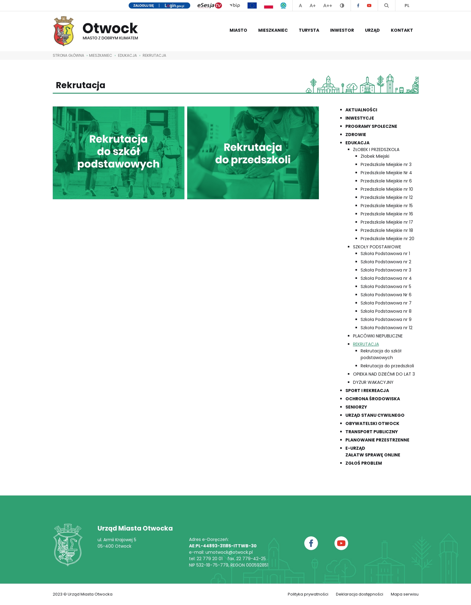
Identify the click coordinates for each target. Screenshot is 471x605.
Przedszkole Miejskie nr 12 (387, 197)
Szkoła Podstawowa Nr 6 (386, 295)
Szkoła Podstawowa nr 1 (385, 253)
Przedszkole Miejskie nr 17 (387, 222)
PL (407, 5)
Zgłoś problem (363, 463)
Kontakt (402, 30)
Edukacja (127, 55)
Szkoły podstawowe (377, 247)
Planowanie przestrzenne (377, 440)
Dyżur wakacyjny (373, 382)
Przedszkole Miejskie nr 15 (387, 206)
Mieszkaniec (273, 30)
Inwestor (342, 30)
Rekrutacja (154, 55)
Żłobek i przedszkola (376, 149)
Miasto (238, 30)
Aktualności (361, 110)
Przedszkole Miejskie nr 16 (387, 214)
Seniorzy (356, 407)
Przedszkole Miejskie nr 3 (386, 164)
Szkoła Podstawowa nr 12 (386, 328)
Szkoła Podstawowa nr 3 (386, 270)
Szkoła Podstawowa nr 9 (386, 319)
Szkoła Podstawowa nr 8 (386, 311)
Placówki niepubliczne (378, 336)
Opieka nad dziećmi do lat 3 (384, 374)
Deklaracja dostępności (359, 594)
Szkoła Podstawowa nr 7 (386, 303)
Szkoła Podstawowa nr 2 (386, 262)
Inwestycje (359, 118)
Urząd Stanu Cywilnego (375, 415)
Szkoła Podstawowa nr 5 (386, 286)
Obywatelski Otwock (372, 423)
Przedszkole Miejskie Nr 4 (386, 173)
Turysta (309, 30)
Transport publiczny (371, 432)
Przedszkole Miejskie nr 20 (387, 239)
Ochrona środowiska (372, 399)
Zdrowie (355, 134)
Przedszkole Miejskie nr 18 (387, 230)
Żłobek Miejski (375, 156)
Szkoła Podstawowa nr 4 (386, 278)
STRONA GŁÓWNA (68, 55)
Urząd (372, 30)
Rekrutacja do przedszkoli (387, 366)
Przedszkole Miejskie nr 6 (386, 181)
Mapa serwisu (405, 594)
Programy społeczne (371, 126)
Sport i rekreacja (367, 390)
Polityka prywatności (308, 594)
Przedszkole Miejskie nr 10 (387, 189)
